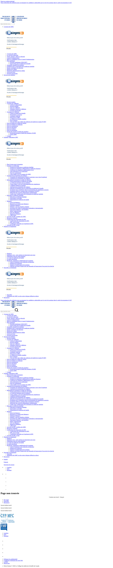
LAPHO (6, 562)
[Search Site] (8, 24)
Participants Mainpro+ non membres (19, 209)
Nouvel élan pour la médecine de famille (20, 63)
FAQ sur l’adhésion (15, 107)
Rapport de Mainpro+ (15, 213)
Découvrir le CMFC (15, 117)
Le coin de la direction (12, 55)
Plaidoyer (9, 253)
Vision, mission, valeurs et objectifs (16, 56)
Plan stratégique (11, 60)
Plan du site (7, 563)
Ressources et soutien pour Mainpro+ (19, 204)
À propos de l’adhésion (13, 103)
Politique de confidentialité (10, 559)
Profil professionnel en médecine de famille (21, 181)
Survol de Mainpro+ (15, 202)
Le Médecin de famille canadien (18, 119)
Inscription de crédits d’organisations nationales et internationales (26, 208)
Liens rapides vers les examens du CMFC (20, 174)
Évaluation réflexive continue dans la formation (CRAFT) (24, 191)
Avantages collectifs (15, 116)
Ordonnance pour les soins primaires (16, 256)
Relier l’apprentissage (15, 211)
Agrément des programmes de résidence (17, 175)
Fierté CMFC (13, 134)
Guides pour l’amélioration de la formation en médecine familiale (26, 194)
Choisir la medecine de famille (17, 113)
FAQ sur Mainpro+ (15, 212)
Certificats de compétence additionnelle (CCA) (22, 170)
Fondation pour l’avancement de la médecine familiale (20, 66)
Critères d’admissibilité (16, 105)
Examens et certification (13, 165)
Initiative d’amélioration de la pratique (19, 265)
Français (6, 462)
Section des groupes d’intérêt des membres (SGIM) (23, 133)
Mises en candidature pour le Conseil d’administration (20, 59)
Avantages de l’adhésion (13, 112)
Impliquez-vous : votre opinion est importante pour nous (21, 255)
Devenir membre (11, 102)
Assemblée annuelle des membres (15, 65)
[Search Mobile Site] (8, 311)
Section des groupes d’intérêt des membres (17, 131)
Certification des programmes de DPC (16, 219)
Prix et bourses (13, 120)
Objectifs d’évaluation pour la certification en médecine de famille (26, 188)
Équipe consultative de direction (15, 68)
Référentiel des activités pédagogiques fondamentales (23, 192)
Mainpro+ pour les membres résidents (19, 206)
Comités (9, 136)
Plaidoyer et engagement (10, 226)
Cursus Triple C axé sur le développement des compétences (25, 184)
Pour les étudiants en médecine (14, 124)
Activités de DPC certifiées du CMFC (16, 216)
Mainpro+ (9, 201)
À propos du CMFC (9, 26)
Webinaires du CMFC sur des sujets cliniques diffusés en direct (23, 296)
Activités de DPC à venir (13, 225)
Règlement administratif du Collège (16, 70)
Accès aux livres (11, 72)
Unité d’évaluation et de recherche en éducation (22, 262)
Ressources (6, 297)
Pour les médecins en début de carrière (16, 123)
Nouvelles (9, 294)
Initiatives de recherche (16, 263)
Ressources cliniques (12, 218)
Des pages (6, 499)
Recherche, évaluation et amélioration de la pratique (20, 260)
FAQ (8, 468)
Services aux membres (9, 75)
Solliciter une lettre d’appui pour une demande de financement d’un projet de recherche (32, 266)
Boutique (9, 470)
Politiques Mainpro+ (15, 205)
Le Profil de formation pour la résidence (20, 182)
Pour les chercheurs (12, 127)
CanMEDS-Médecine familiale (18, 185)
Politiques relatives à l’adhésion (18, 109)
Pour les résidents (11, 129)
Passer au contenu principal (7, 1)
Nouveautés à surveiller (16, 198)
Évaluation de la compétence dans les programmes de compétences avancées (29, 189)
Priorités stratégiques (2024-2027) (18, 62)
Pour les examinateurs (12, 126)
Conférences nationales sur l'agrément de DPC (21, 223)
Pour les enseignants (12, 130)
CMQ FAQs (13, 215)
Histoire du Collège (12, 69)
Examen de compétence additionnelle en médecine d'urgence (25, 168)
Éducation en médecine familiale (15, 195)
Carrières (9, 467)
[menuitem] (58, 462)
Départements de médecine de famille (19, 199)
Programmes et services (16, 114)
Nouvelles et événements (10, 267)
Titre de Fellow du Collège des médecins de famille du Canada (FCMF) (28, 121)
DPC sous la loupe (14, 222)
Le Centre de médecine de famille (15, 257)
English (6, 459)
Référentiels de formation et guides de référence (19, 180)
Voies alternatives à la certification (18, 171)
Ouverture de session (9, 464)
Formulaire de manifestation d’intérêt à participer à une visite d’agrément (28, 177)
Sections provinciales (12, 73)
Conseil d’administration (13, 58)
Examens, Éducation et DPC (11, 137)
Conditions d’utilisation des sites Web (13, 560)
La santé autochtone (12, 259)
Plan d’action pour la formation (15, 164)
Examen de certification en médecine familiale (21, 167)
